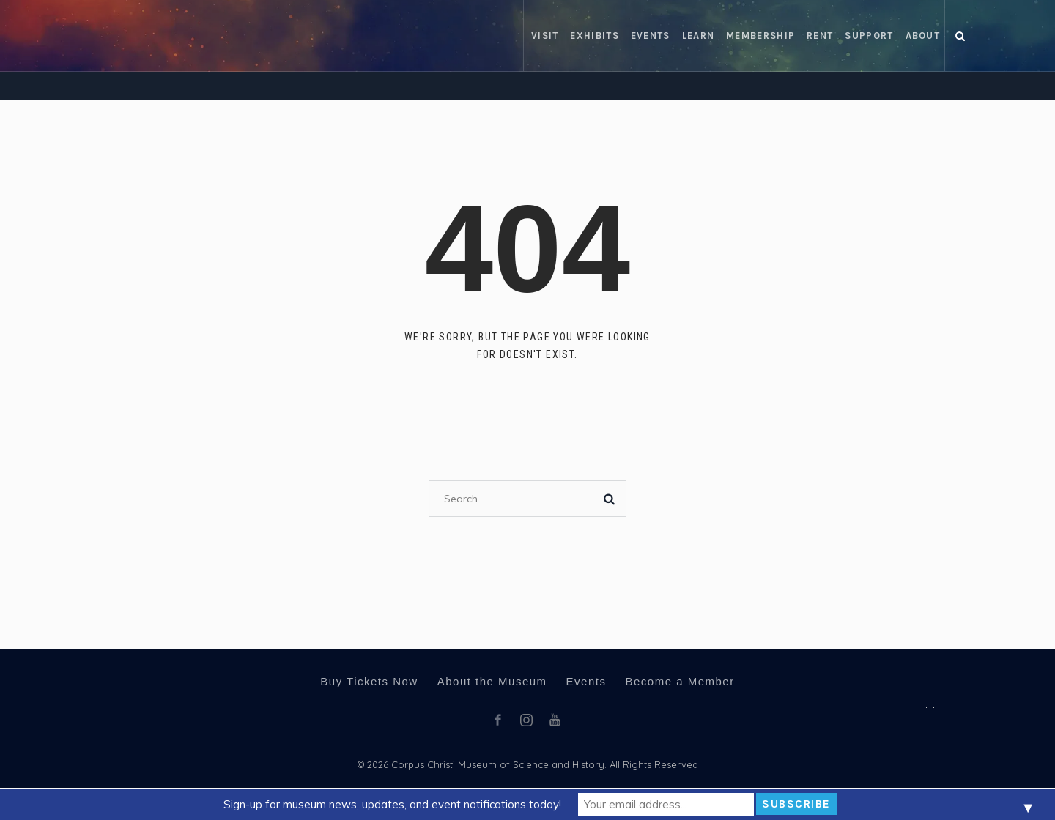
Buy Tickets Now (369, 681)
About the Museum (492, 681)
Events (586, 681)
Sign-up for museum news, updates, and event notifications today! (392, 804)
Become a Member (679, 681)
